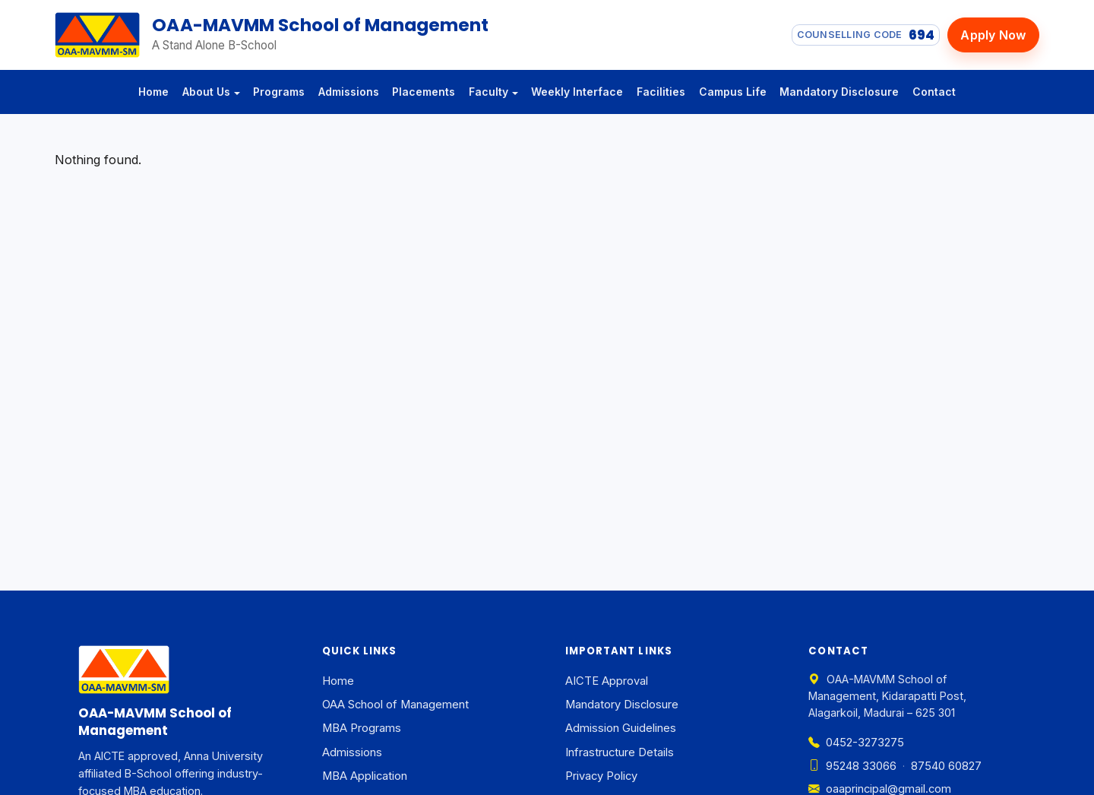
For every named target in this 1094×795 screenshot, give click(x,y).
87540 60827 (946, 766)
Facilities (661, 91)
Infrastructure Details (619, 752)
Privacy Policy (601, 776)
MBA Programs (361, 728)
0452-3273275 (856, 743)
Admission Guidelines (620, 728)
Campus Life (733, 91)
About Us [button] (206, 91)
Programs (279, 91)
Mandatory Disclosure (839, 91)
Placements (423, 91)
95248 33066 (852, 766)
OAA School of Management (395, 704)
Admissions (348, 91)
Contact (934, 91)
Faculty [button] (488, 91)
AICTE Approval (606, 681)
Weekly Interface (577, 91)
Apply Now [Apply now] (993, 35)
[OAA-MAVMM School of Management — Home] (97, 35)
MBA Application (364, 776)
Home (153, 91)
